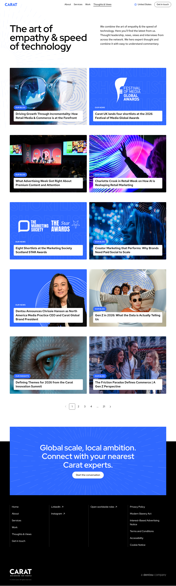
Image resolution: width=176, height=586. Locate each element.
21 (104, 406)
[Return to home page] (11, 4)
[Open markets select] (142, 4)
